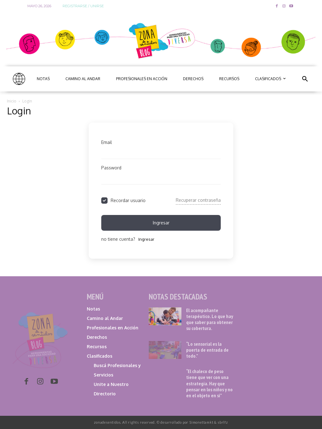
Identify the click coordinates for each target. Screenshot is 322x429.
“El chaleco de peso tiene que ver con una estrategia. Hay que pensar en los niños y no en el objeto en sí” (209, 383)
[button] (305, 79)
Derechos (97, 337)
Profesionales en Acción (112, 327)
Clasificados (99, 356)
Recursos (97, 346)
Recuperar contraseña (198, 200)
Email (106, 142)
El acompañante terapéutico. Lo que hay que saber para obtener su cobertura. (209, 319)
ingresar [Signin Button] (161, 222)
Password (111, 167)
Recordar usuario (128, 200)
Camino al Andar (105, 318)
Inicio (11, 101)
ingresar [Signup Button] (146, 239)
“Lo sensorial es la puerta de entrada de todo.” (207, 350)
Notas (93, 308)
